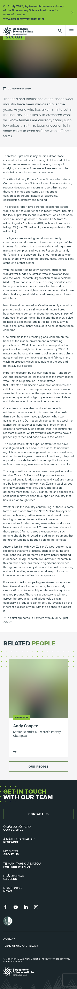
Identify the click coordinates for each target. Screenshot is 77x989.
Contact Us (38, 814)
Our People (38, 767)
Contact (9, 939)
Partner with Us (38, 865)
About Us (38, 853)
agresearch (18, 31)
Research (38, 841)
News (38, 890)
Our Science (38, 828)
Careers (38, 877)
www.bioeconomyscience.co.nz (25, 19)
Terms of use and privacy (20, 946)
